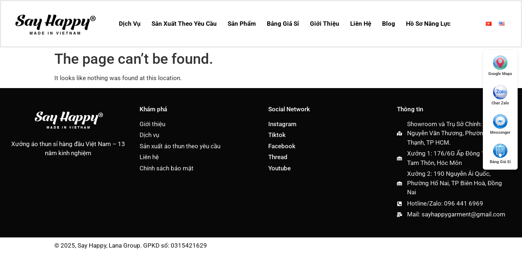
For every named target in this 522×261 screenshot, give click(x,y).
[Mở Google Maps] (500, 65)
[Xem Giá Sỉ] (500, 153)
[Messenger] (500, 124)
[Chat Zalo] (500, 95)
